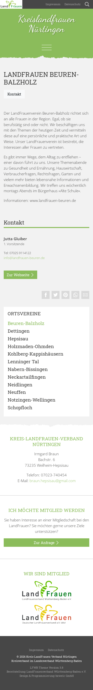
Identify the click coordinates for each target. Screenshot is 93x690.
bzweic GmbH (65, 676)
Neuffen (17, 392)
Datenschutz (72, 4)
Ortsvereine (24, 314)
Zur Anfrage (46, 543)
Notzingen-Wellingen (31, 400)
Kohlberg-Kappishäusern (35, 354)
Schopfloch (20, 408)
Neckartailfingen (27, 377)
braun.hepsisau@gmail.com (53, 480)
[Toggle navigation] (47, 47)
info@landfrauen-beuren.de (24, 258)
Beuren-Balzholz (26, 323)
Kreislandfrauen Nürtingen (46, 24)
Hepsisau (18, 339)
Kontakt (14, 94)
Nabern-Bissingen (28, 369)
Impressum (53, 4)
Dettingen (19, 331)
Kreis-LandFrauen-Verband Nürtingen (51, 656)
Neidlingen (20, 385)
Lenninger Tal (23, 362)
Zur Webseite (20, 275)
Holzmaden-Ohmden (31, 346)
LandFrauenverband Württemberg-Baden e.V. (56, 671)
